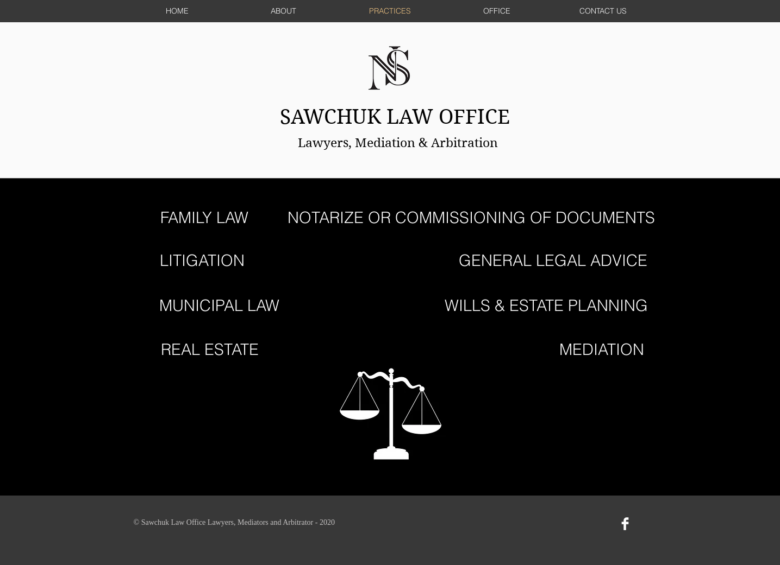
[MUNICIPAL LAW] (219, 306)
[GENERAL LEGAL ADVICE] (553, 260)
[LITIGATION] (202, 260)
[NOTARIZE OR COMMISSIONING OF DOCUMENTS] (471, 218)
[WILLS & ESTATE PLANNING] (546, 306)
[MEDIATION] (602, 350)
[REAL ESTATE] (210, 350)
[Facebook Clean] (625, 523)
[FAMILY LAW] (205, 218)
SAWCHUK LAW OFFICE (397, 117)
